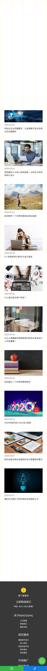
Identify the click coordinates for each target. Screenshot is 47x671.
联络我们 (23, 624)
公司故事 (23, 621)
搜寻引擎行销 (23, 666)
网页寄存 (23, 650)
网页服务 (23, 634)
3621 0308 (23, 606)
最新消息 (23, 627)
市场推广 (23, 660)
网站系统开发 (23, 646)
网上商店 (23, 643)
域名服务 (23, 653)
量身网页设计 (23, 640)
